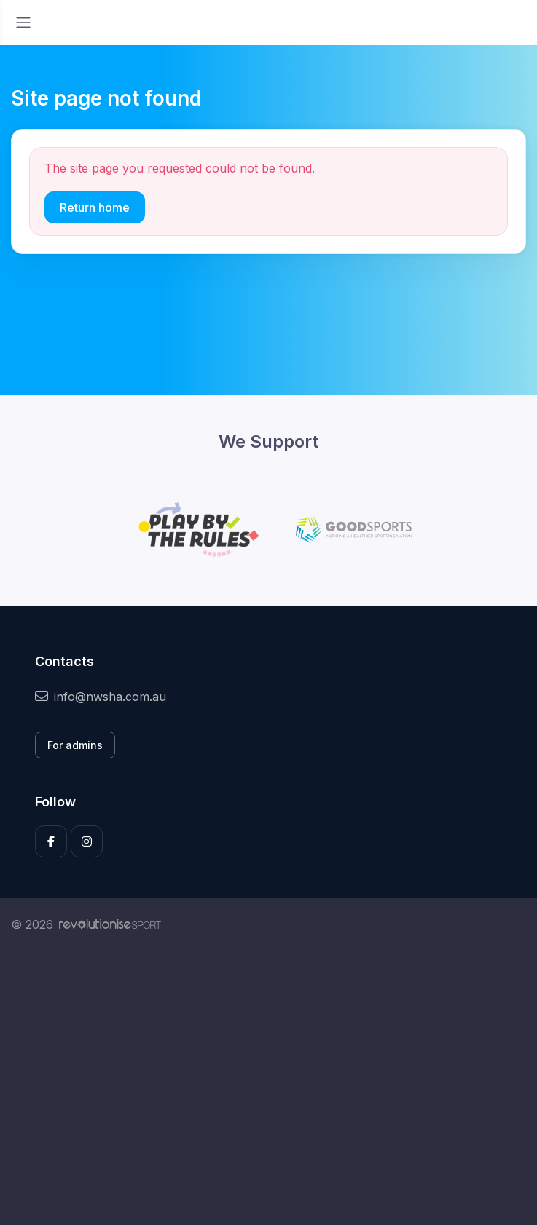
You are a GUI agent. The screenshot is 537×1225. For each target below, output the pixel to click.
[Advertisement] (268, 1088)
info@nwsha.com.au (100, 696)
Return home (95, 207)
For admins (75, 745)
